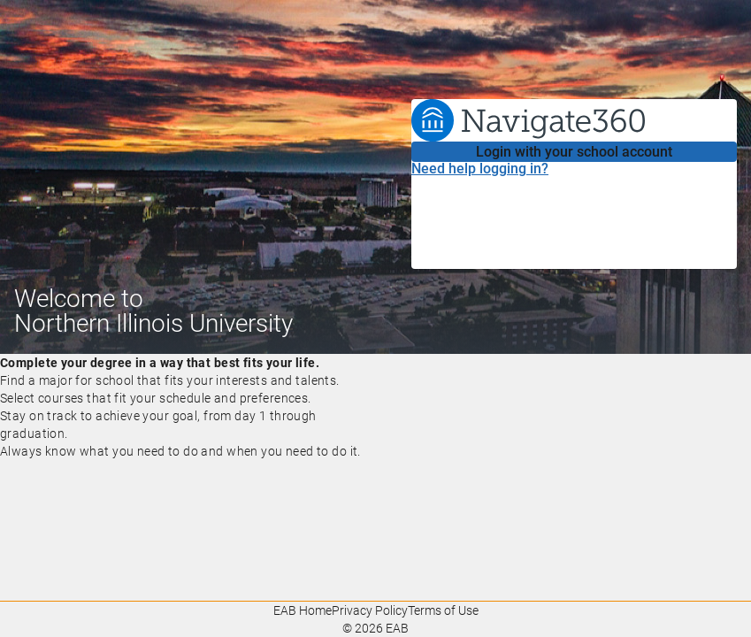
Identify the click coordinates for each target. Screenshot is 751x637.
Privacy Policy (370, 610)
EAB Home (302, 610)
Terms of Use (443, 610)
